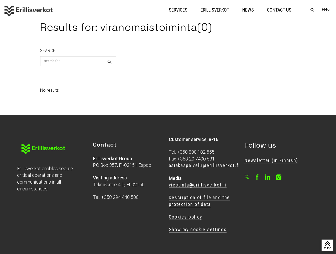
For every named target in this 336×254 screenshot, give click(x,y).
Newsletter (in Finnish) (271, 160)
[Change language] (324, 9)
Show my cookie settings (198, 229)
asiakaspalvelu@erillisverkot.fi (204, 165)
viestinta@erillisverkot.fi (198, 185)
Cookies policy (186, 217)
